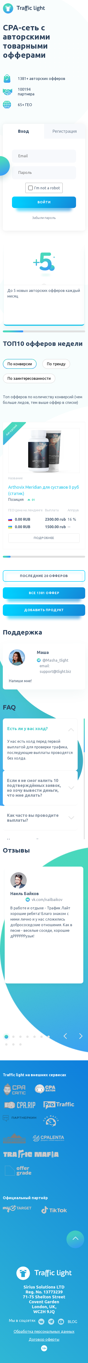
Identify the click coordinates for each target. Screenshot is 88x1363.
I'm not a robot (47, 188)
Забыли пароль (44, 218)
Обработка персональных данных (44, 1331)
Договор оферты (44, 1339)
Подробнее (44, 538)
